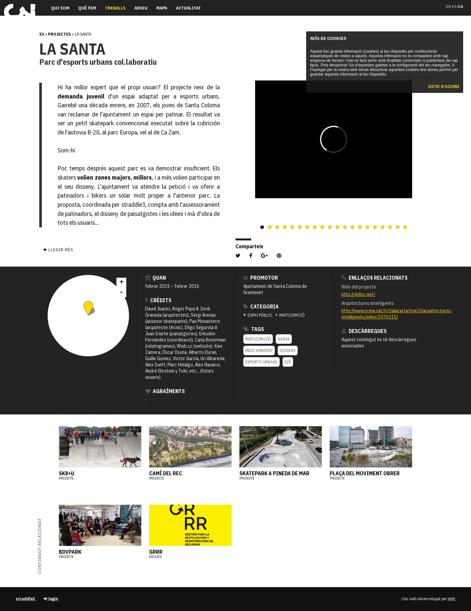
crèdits (158, 300)
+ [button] (121, 283)
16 (375, 227)
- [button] (121, 292)
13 (352, 227)
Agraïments (165, 391)
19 (397, 227)
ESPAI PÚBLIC (258, 315)
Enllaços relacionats (374, 277)
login (51, 599)
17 (382, 227)
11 (337, 227)
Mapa (161, 8)
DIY (288, 362)
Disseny (288, 350)
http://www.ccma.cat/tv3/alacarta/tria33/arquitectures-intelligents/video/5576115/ (396, 313)
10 (330, 227)
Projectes (59, 34)
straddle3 (26, 599)
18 (390, 227)
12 (345, 227)
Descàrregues (364, 331)
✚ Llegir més (58, 250)
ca (460, 7)
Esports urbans (261, 362)
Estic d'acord (443, 86)
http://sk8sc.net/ (358, 294)
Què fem (87, 8)
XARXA (284, 339)
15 (367, 227)
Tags (253, 329)
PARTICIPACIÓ (290, 315)
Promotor (260, 277)
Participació (258, 339)
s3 (41, 34)
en (449, 7)
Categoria (261, 306)
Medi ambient (259, 350)
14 (360, 227)
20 (405, 227)
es (455, 7)
